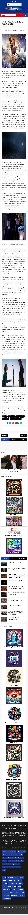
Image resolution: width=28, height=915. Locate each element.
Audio (22, 893)
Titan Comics (17, 881)
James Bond (6, 890)
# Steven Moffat (13, 419)
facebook (14, 440)
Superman (14, 896)
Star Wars (11, 884)
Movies (23, 852)
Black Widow (17, 867)
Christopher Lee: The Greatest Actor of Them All (16, 569)
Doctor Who (12, 852)
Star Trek (10, 858)
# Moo (20, 417)
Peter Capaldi (18, 855)
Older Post (23, 436)
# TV (20, 419)
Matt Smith (14, 890)
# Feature (22, 415)
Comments (22, 559)
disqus (5, 440)
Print (4, 878)
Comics (11, 855)
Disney (5, 861)
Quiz (4, 871)
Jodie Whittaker (19, 861)
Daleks (21, 890)
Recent (14, 559)
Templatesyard (18, 908)
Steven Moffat (12, 887)
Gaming (5, 881)
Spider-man (16, 864)
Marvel (5, 884)
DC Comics (19, 884)
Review (5, 855)
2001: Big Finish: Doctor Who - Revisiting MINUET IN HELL (16, 588)
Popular (5, 559)
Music (4, 887)
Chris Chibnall (7, 864)
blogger (23, 440)
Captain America (7, 867)
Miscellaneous (19, 878)
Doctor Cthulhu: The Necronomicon (14, 619)
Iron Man (21, 896)
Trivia (10, 881)
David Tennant (19, 858)
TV (18, 852)
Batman (11, 861)
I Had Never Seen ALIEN (15, 581)
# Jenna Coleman (6, 417)
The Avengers (7, 899)
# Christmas (8, 415)
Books (4, 858)
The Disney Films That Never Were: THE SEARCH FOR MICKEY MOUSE (16, 601)
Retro (19, 887)
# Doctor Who (16, 415)
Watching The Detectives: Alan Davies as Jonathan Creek (14, 471)
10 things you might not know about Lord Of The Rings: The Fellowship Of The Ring (16, 576)
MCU (17, 893)
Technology (6, 896)
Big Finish (10, 878)
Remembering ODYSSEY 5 (15, 606)
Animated (5, 893)
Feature (5, 852)
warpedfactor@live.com (8, 844)
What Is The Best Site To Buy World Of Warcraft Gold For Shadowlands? (16, 613)
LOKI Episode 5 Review (14, 563)
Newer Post (4, 436)
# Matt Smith (14, 417)
